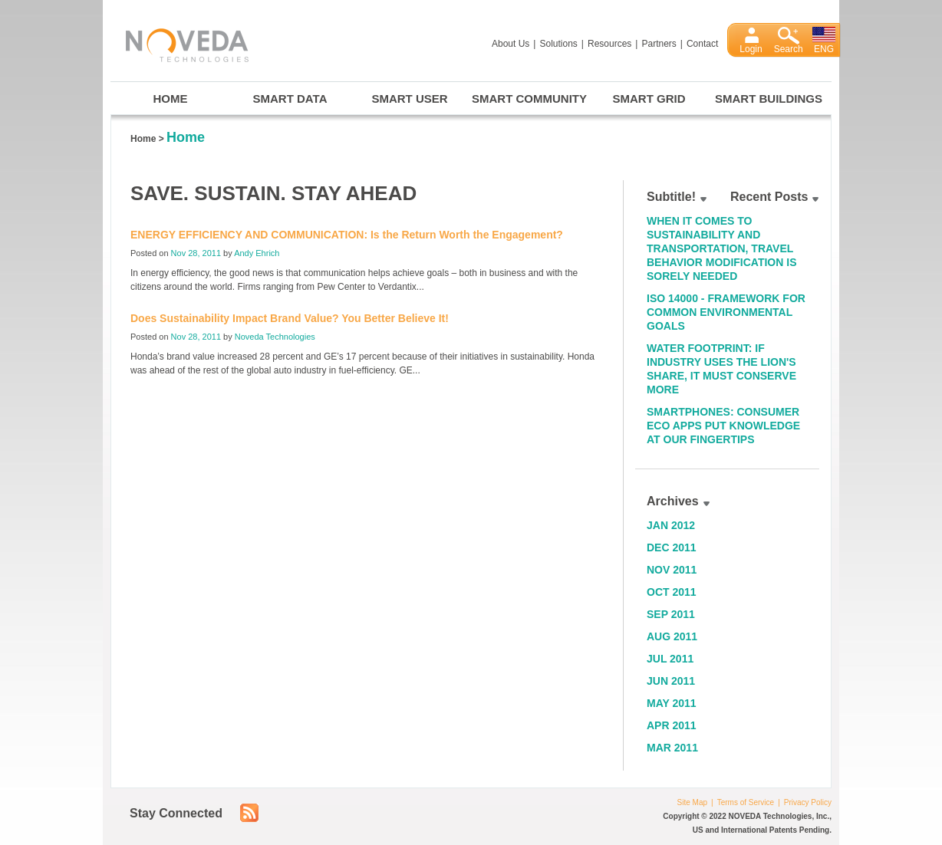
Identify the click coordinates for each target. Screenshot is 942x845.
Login (750, 49)
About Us (510, 43)
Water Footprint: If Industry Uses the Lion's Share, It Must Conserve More (721, 369)
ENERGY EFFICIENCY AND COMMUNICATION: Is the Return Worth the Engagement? (346, 235)
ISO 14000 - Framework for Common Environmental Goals (726, 312)
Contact (702, 43)
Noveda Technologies (275, 336)
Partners (658, 43)
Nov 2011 (672, 570)
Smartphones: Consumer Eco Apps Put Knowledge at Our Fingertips (723, 426)
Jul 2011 (670, 659)
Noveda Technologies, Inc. (179, 42)
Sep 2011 (671, 614)
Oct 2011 (672, 592)
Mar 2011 (672, 747)
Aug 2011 (672, 636)
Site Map (692, 802)
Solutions (558, 43)
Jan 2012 (671, 525)
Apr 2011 (672, 725)
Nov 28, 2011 (196, 253)
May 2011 (672, 703)
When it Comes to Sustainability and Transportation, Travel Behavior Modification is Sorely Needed (721, 248)
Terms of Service (745, 802)
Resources (609, 43)
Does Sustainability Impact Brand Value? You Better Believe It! (289, 318)
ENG (824, 49)
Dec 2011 (672, 547)
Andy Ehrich (256, 253)
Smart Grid (649, 98)
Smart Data (290, 98)
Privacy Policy (808, 802)
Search (788, 49)
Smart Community (529, 98)
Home (170, 98)
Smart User (409, 98)
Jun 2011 (671, 681)
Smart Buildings (768, 98)
